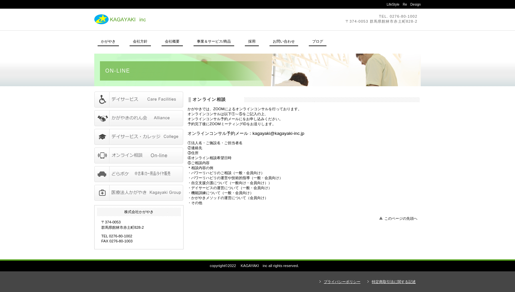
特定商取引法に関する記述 (394, 282)
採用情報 (138, 137)
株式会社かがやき (185, 19)
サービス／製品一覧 (138, 100)
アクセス (138, 193)
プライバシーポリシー (342, 282)
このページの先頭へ (400, 218)
